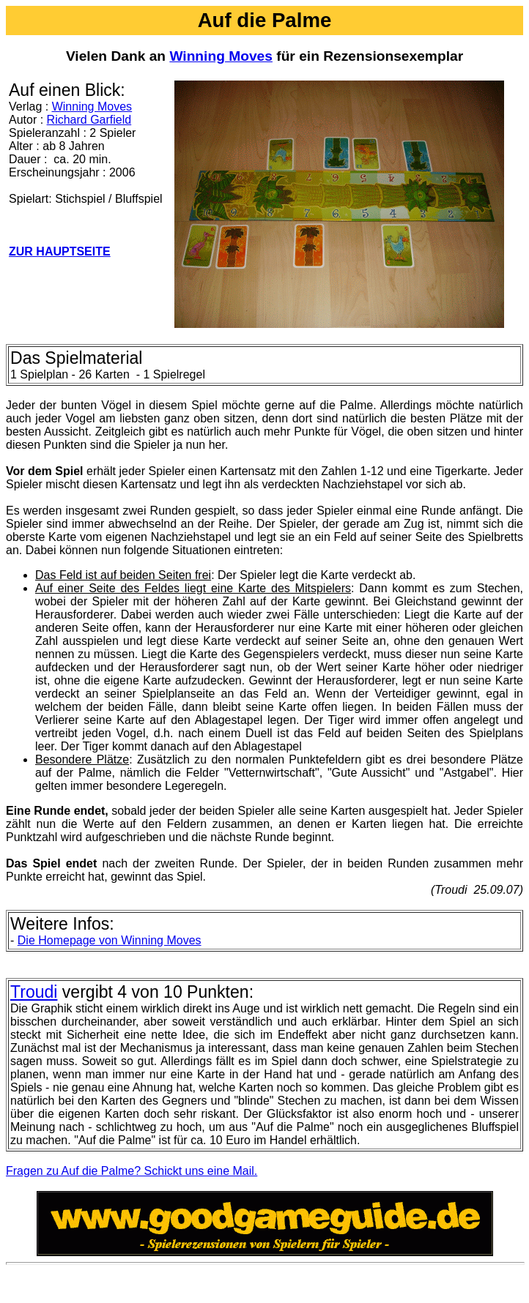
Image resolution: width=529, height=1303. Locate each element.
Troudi (33, 991)
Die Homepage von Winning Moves (109, 940)
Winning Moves (221, 56)
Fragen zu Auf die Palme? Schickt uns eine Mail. (131, 1171)
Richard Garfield (89, 119)
